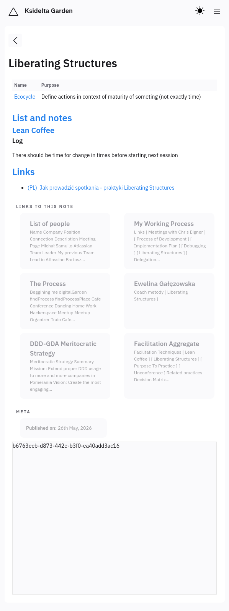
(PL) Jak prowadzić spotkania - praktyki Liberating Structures (101, 187)
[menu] (217, 12)
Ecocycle (24, 96)
